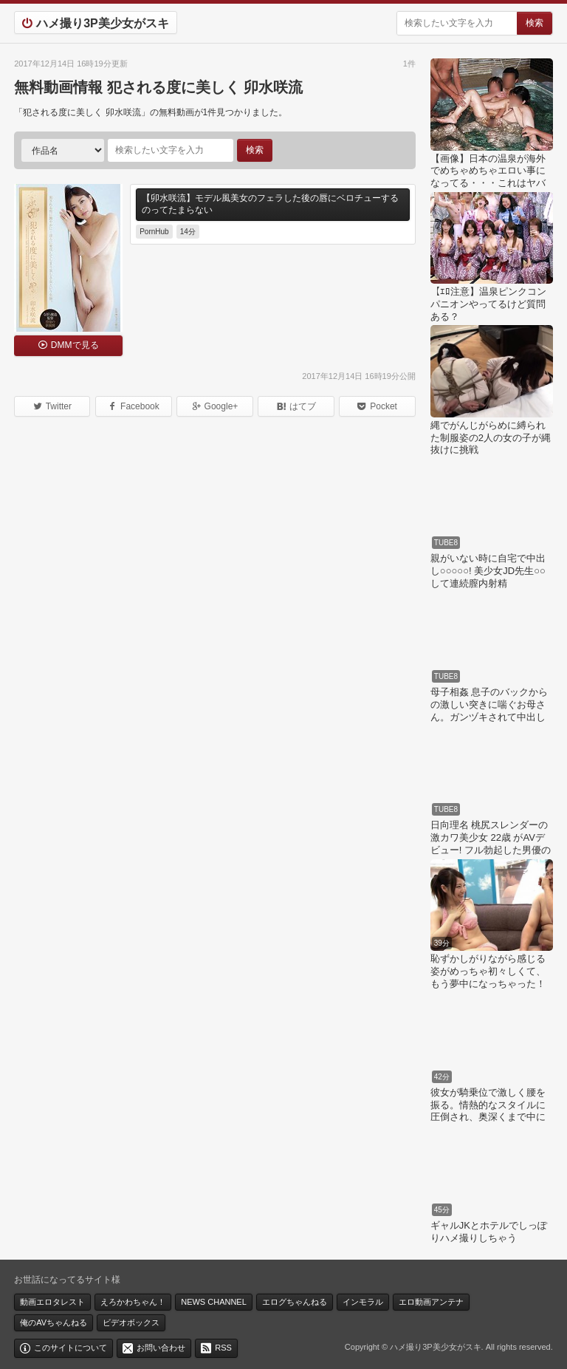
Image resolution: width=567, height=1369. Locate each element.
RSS (223, 1347)
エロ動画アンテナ (431, 1301)
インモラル (363, 1301)
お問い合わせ (161, 1347)
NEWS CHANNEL (214, 1301)
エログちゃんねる (294, 1301)
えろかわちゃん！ (132, 1301)
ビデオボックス (131, 1322)
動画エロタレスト (52, 1301)
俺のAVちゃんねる (53, 1322)
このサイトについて (70, 1347)
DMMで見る (75, 345)
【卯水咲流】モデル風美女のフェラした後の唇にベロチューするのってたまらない (270, 204)
